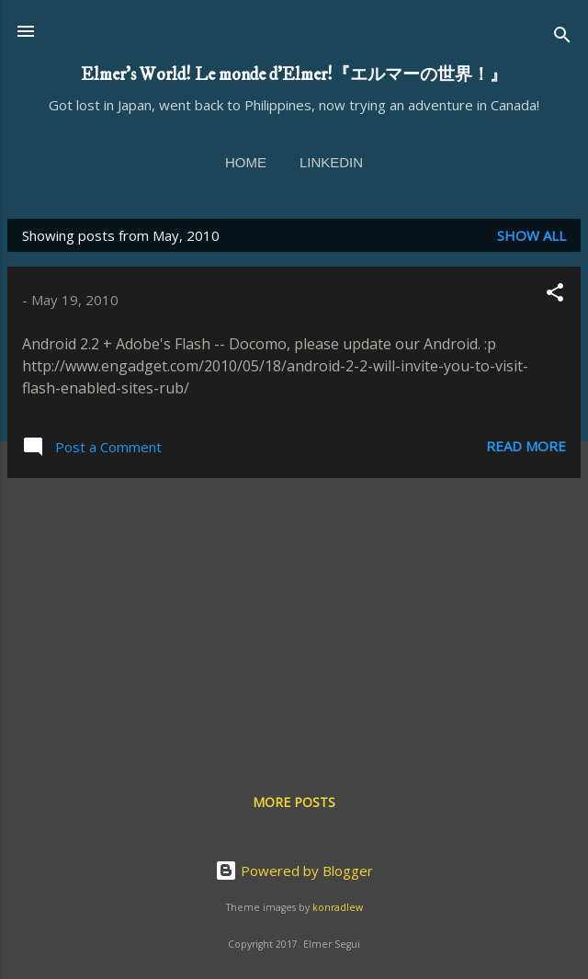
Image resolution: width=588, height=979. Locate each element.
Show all (531, 235)
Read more (526, 446)
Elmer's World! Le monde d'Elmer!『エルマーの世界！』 (294, 74)
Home (245, 162)
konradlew (337, 907)
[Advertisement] (294, 621)
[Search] (562, 37)
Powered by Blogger (294, 870)
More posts (294, 802)
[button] (555, 295)
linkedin (331, 162)
